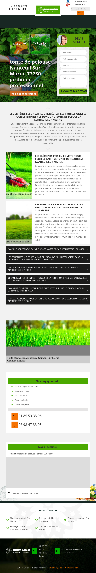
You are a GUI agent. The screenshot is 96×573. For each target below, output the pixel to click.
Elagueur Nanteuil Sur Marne (18, 520)
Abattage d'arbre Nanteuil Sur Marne (17, 528)
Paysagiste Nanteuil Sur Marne (76, 520)
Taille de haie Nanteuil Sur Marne (47, 520)
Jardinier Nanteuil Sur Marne (46, 528)
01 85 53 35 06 (17, 5)
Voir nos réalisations (23, 93)
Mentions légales (54, 567)
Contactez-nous (72, 567)
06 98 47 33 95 (17, 9)
